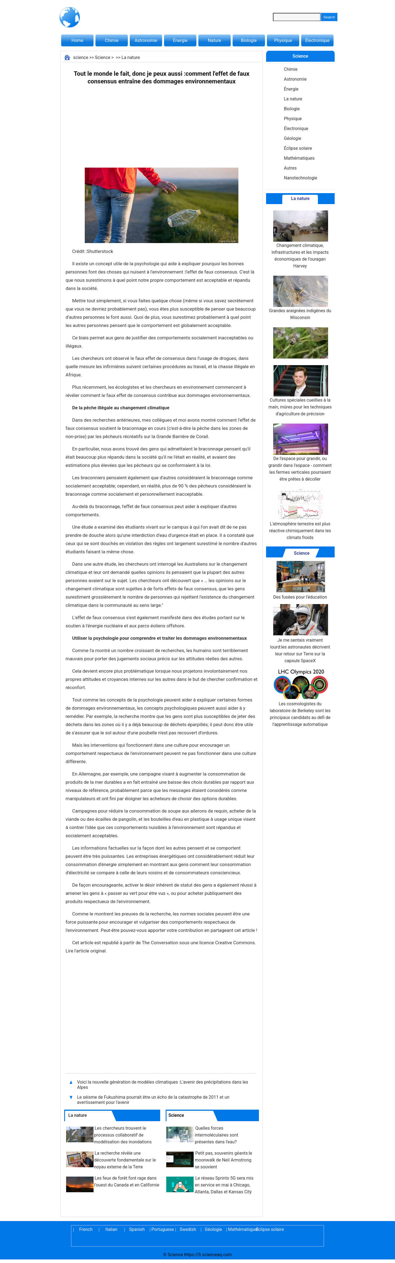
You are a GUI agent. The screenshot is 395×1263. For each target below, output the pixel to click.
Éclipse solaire (298, 148)
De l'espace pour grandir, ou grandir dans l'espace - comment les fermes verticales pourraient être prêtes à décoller (300, 453)
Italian (111, 1229)
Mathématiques (299, 158)
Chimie (112, 40)
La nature (131, 57)
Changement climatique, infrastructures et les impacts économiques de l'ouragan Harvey (300, 239)
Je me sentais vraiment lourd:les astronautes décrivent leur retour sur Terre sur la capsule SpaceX (300, 633)
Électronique (317, 40)
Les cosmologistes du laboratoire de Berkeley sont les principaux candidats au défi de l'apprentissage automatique (300, 697)
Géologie (292, 138)
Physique (283, 40)
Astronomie (146, 40)
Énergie (180, 40)
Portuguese (162, 1229)
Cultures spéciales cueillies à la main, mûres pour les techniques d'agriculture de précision (300, 390)
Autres (290, 168)
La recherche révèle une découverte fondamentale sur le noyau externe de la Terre (125, 1160)
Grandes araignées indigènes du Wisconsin (300, 298)
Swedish (188, 1229)
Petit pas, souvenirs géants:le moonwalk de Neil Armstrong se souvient (223, 1160)
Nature (214, 40)
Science (102, 57)
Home (77, 40)
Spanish (137, 1229)
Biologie (248, 40)
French (85, 1229)
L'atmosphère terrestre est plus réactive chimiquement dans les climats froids (300, 514)
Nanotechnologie (300, 178)
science (80, 57)
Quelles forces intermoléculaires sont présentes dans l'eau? (216, 1135)
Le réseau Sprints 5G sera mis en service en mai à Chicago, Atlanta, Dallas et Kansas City (224, 1184)
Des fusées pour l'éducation (300, 580)
